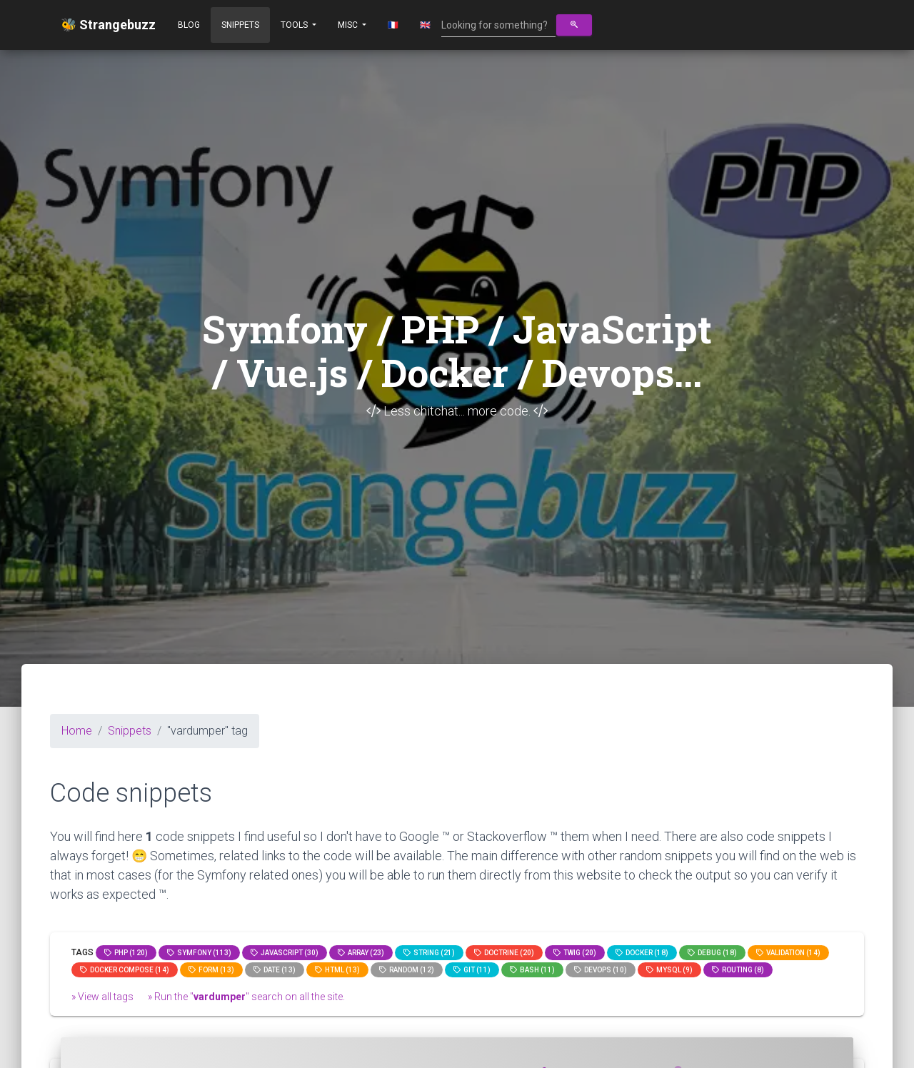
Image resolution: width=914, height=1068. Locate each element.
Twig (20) (574, 953)
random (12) (406, 970)
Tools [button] (295, 25)
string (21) (429, 953)
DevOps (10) (600, 970)
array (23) (361, 953)
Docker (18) (642, 953)
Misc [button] (349, 25)
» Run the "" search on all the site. (246, 996)
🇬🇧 (425, 25)
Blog (189, 25)
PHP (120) (126, 953)
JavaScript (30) (284, 953)
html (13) (337, 970)
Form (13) (211, 970)
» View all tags (102, 996)
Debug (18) (712, 953)
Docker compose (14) (124, 970)
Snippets (240, 25)
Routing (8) (738, 970)
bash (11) (532, 970)
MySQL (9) (669, 970)
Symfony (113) (199, 953)
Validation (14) (788, 953)
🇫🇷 (393, 25)
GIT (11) (472, 970)
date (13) (274, 970)
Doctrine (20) (504, 953)
